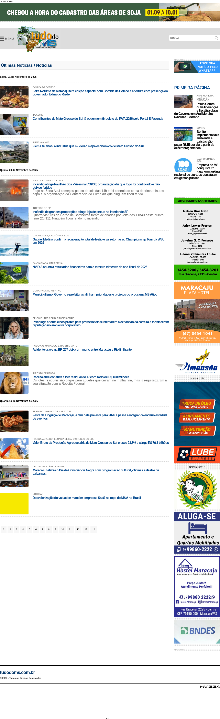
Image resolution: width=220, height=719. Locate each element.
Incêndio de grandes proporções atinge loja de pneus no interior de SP (80, 212)
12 (78, 529)
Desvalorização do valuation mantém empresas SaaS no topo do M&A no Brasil (87, 498)
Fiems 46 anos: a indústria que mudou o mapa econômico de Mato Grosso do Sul (88, 146)
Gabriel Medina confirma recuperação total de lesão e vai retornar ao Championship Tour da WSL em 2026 (98, 241)
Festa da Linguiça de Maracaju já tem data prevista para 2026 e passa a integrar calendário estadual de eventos (100, 416)
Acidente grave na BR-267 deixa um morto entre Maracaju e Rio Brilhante (82, 349)
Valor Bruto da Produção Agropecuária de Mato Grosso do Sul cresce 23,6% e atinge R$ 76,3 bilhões (101, 442)
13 (86, 529)
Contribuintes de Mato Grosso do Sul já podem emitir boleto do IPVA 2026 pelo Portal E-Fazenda (98, 118)
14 (93, 529)
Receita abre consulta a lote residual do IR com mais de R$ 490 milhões (81, 377)
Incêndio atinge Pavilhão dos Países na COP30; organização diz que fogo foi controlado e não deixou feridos (96, 186)
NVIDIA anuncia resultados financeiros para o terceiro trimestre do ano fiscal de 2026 (90, 267)
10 (62, 529)
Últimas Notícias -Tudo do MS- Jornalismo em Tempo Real (37, 38)
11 (70, 529)
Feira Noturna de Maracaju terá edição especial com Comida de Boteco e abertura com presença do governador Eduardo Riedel (100, 92)
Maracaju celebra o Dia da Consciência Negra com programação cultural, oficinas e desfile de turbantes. (96, 472)
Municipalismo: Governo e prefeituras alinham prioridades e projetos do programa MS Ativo (95, 294)
